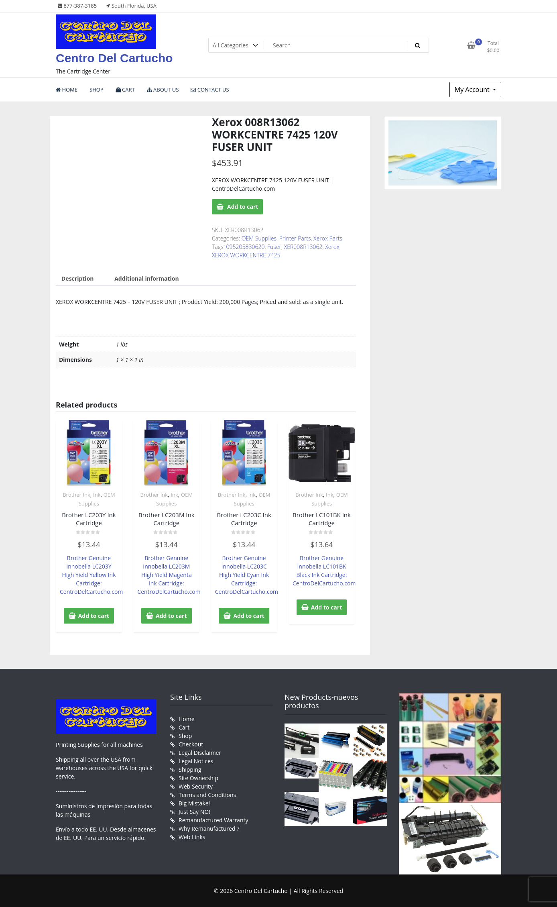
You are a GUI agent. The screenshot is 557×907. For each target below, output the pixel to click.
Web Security (196, 786)
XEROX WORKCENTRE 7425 (246, 255)
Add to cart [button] (94, 616)
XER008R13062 (303, 247)
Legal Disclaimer (200, 752)
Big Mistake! (194, 803)
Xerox (332, 247)
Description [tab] (77, 278)
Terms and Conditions (207, 795)
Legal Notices (196, 761)
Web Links (192, 837)
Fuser (274, 247)
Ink (96, 494)
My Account (473, 89)
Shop (185, 736)
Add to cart (242, 206)
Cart (184, 727)
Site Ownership (198, 778)
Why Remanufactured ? (209, 828)
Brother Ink (76, 494)
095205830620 (245, 247)
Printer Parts (295, 238)
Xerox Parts (327, 238)
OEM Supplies (259, 238)
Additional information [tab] (146, 278)
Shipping (190, 769)
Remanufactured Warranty (213, 820)
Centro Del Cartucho (114, 58)
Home (187, 719)
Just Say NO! (194, 811)
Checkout (191, 744)
